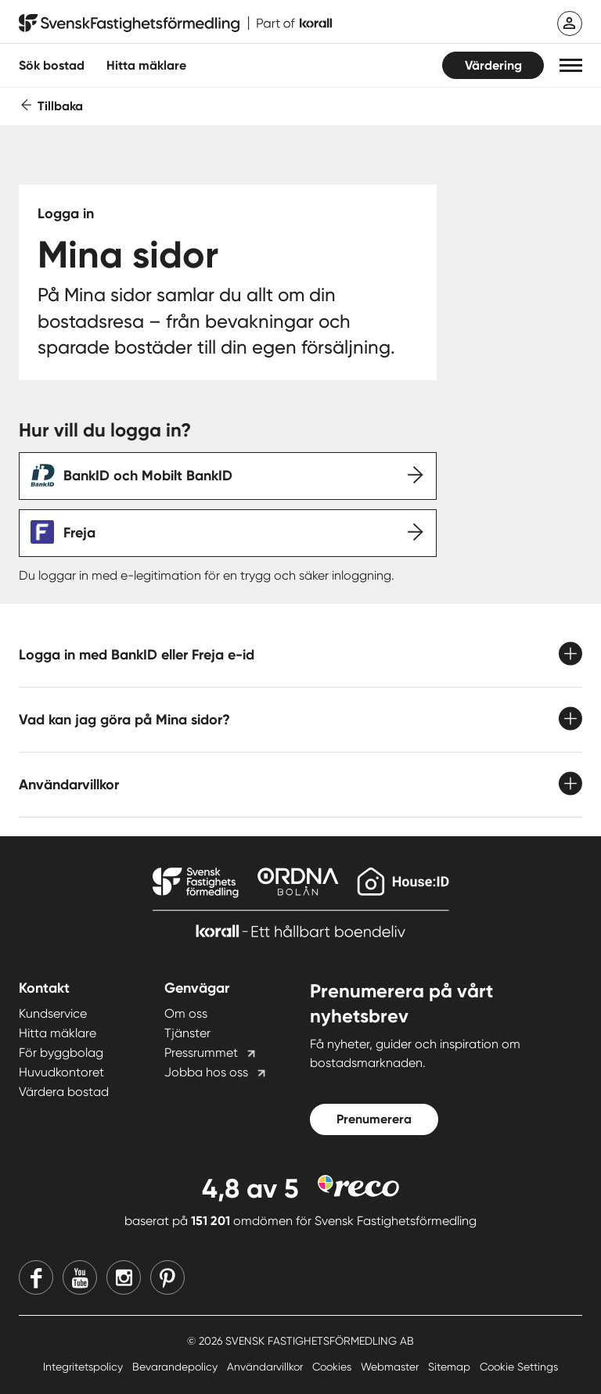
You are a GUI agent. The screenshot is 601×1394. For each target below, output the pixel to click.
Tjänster (187, 1033)
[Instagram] (123, 1277)
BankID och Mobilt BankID (147, 475)
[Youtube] (80, 1277)
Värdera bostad (64, 1091)
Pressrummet (201, 1052)
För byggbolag (61, 1052)
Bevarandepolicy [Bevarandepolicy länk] (176, 1366)
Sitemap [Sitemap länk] (450, 1366)
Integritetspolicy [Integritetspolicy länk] (84, 1366)
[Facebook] (36, 1277)
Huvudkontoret (61, 1072)
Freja (79, 532)
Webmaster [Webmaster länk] (391, 1366)
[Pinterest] (167, 1277)
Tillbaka (60, 106)
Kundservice (53, 1013)
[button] (571, 65)
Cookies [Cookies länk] (333, 1366)
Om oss (185, 1013)
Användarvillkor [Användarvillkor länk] (266, 1366)
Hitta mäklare (57, 1033)
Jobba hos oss (206, 1072)
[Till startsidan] (175, 23)
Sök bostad (52, 65)
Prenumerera (374, 1119)
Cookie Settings (519, 1366)
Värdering (493, 65)
